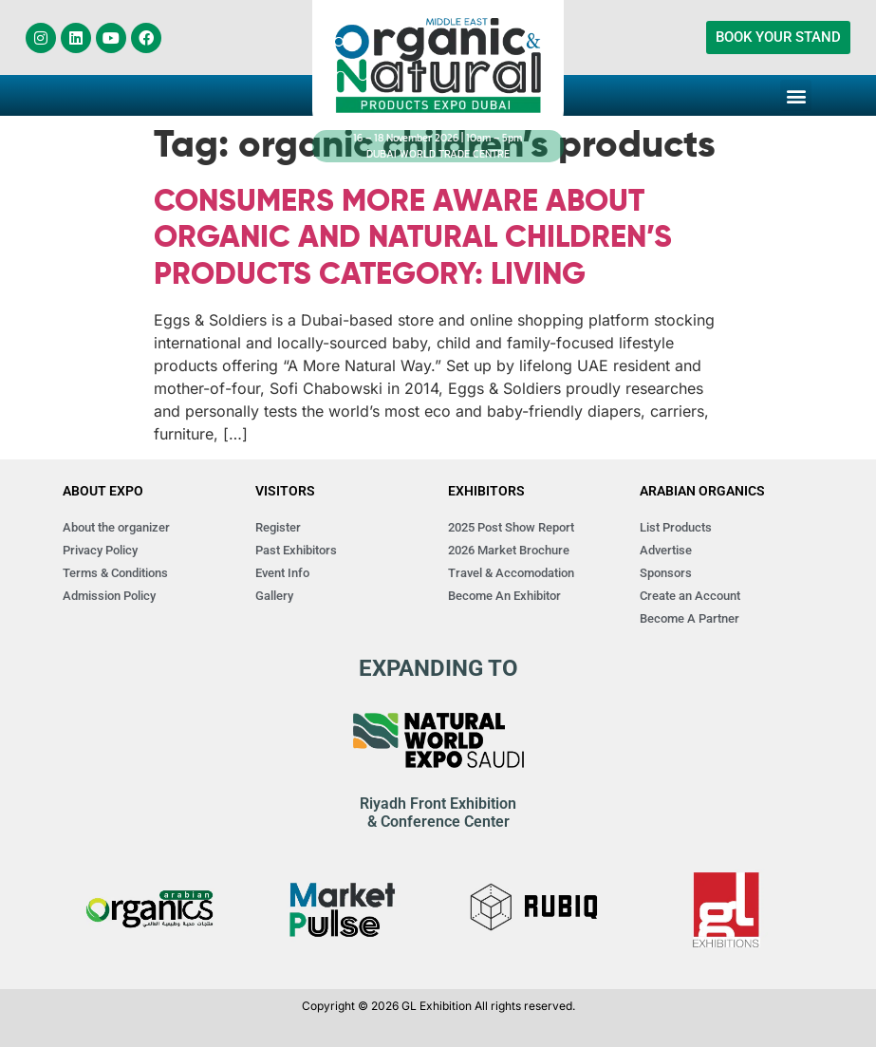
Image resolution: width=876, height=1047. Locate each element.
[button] (795, 95)
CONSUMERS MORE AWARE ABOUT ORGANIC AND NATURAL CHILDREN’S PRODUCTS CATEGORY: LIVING (413, 238)
